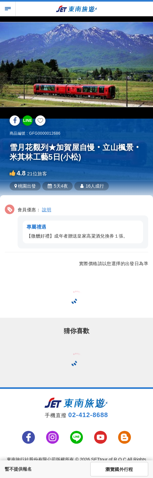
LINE (27, 120)
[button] (76, 225)
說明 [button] (46, 209)
